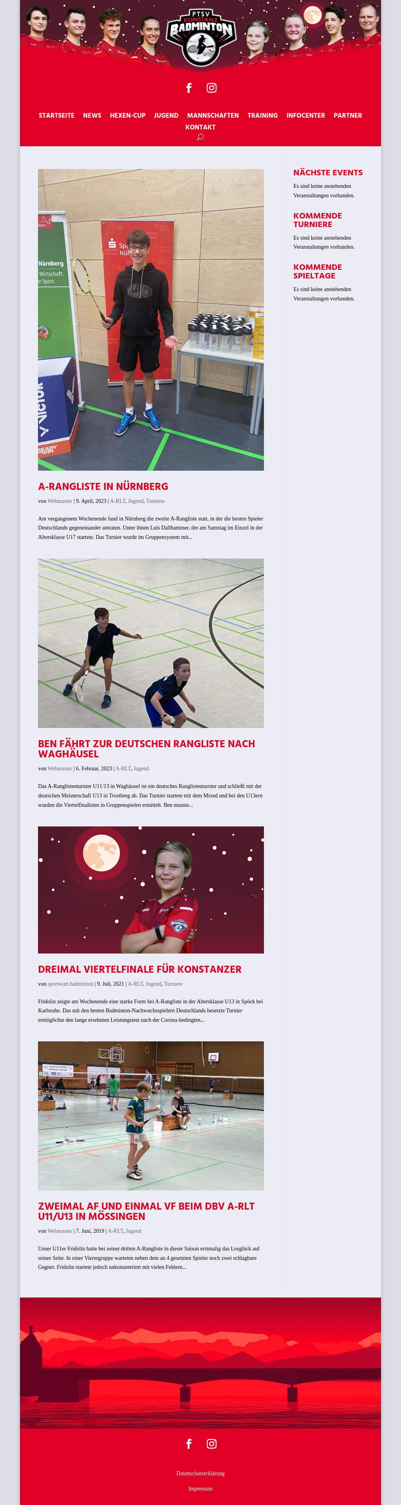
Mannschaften (213, 117)
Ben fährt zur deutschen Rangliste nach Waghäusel (146, 750)
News (92, 117)
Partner (348, 117)
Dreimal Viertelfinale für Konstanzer (140, 970)
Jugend (166, 117)
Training (262, 117)
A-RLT (117, 501)
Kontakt (200, 129)
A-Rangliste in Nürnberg (103, 487)
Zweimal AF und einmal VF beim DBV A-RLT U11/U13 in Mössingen (146, 1212)
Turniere (155, 501)
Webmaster (60, 501)
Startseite (56, 117)
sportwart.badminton (70, 984)
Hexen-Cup (128, 117)
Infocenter (306, 117)
